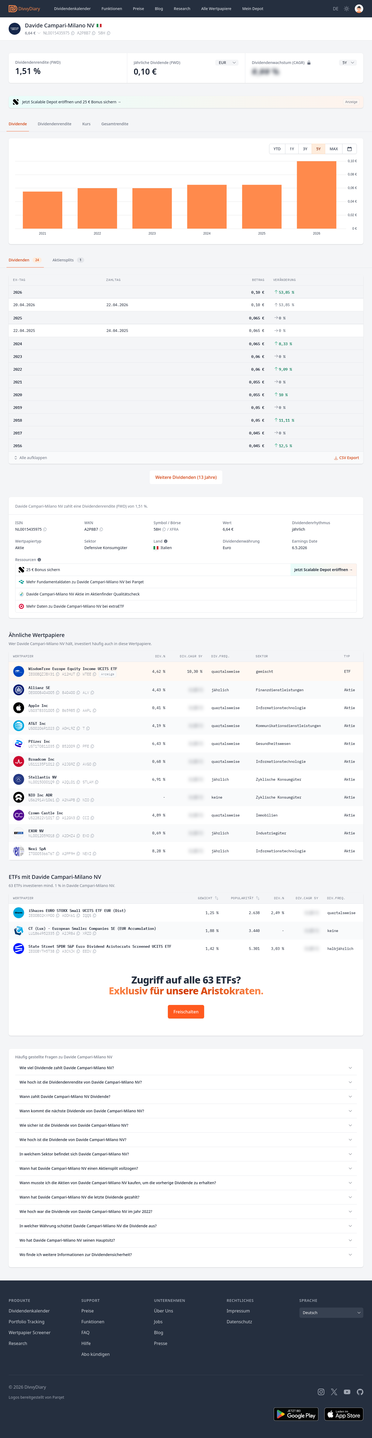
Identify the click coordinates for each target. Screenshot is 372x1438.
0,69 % (158, 833)
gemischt (264, 671)
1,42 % (211, 948)
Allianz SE (39, 687)
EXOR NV (36, 830)
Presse (160, 1343)
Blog (158, 1332)
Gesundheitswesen (273, 743)
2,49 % (277, 912)
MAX (333, 148)
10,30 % (194, 671)
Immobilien (267, 815)
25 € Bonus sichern (43, 569)
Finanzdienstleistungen (280, 689)
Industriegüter (271, 833)
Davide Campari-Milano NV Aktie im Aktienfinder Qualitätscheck (83, 594)
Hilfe (86, 1343)
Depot (252, 8)
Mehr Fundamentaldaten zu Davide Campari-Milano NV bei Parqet (85, 581)
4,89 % (158, 815)
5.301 (254, 948)
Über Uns (163, 1311)
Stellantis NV (42, 776)
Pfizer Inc (39, 741)
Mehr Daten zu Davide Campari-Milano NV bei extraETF (75, 606)
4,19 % (158, 725)
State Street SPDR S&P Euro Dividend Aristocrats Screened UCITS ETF (99, 946)
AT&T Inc (37, 723)
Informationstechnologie (281, 707)
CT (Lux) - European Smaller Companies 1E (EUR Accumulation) (92, 928)
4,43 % (158, 689)
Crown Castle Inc (45, 812)
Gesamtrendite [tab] (114, 123)
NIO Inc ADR (40, 794)
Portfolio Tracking (26, 1322)
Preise (138, 8)
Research (18, 1343)
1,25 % (211, 912)
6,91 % (158, 779)
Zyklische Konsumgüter (278, 779)
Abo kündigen (95, 1354)
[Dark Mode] (346, 9)
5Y (318, 148)
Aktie (349, 689)
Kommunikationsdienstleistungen (288, 725)
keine (216, 797)
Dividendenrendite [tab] (54, 123)
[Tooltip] (165, 541)
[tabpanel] (186, 191)
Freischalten (186, 1012)
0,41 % (158, 707)
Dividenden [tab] (25, 260)
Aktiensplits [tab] (68, 260)
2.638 (254, 912)
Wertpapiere (216, 8)
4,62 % (158, 671)
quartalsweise (225, 671)
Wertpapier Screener (30, 1332)
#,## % (265, 71)
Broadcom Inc (41, 758)
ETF (347, 671)
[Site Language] (336, 8)
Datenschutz (239, 1322)
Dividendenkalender (72, 8)
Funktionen (112, 8)
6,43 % (158, 743)
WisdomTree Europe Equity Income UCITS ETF (72, 668)
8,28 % (158, 850)
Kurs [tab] (86, 123)
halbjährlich (340, 948)
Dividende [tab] (18, 123)
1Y (292, 148)
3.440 (254, 930)
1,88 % (211, 930)
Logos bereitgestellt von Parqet (36, 1397)
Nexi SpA (37, 848)
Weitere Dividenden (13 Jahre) (186, 477)
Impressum (238, 1311)
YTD (277, 148)
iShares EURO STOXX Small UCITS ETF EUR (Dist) (77, 910)
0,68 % (158, 761)
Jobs (158, 1322)
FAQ (85, 1332)
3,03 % (277, 948)
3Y (305, 148)
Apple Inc (38, 705)
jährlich (220, 689)
